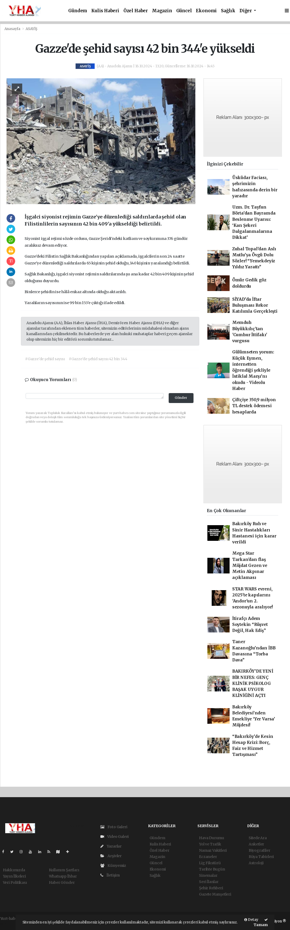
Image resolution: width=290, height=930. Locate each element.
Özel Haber (135, 11)
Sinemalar (208, 875)
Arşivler (111, 856)
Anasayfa (12, 29)
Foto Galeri (113, 827)
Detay (251, 919)
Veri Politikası (15, 882)
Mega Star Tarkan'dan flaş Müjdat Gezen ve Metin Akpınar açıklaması (249, 565)
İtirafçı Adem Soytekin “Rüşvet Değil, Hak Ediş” (250, 624)
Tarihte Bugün (212, 869)
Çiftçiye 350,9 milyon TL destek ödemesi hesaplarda (254, 405)
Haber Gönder (62, 882)
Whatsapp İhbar (63, 876)
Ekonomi (206, 11)
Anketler (256, 844)
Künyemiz (113, 865)
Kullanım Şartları (64, 870)
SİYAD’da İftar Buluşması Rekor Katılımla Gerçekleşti (254, 305)
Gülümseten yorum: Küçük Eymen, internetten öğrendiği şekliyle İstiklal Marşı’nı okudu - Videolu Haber (253, 370)
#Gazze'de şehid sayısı (45, 359)
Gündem (77, 11)
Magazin (162, 11)
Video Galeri (114, 836)
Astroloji (256, 863)
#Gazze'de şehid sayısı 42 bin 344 (98, 359)
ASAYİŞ (31, 29)
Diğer (246, 11)
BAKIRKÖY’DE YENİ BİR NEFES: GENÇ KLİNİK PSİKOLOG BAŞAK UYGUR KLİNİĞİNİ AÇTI (252, 683)
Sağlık (228, 11)
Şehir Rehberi (211, 888)
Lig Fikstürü (210, 863)
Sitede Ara (258, 838)
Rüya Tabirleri (261, 856)
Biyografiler (259, 850)
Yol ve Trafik (210, 844)
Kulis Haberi (105, 11)
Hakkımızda (14, 870)
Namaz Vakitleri (213, 850)
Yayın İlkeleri (14, 876)
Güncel (184, 11)
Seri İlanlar (209, 881)
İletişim (110, 875)
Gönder (181, 398)
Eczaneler (208, 856)
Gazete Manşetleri (215, 894)
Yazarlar (111, 846)
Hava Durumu (211, 838)
